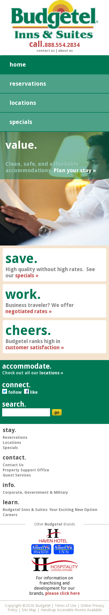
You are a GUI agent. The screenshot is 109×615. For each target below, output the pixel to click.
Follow (12, 392)
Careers (10, 515)
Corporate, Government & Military (35, 492)
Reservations (27, 83)
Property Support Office (26, 470)
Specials (20, 122)
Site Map (29, 610)
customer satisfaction (32, 347)
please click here (62, 593)
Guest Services (17, 475)
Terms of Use (65, 605)
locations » (51, 372)
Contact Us (46, 51)
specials (24, 275)
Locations (22, 102)
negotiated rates (26, 311)
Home (17, 64)
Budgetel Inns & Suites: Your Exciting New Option (50, 509)
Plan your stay (72, 170)
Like (31, 392)
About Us (65, 51)
